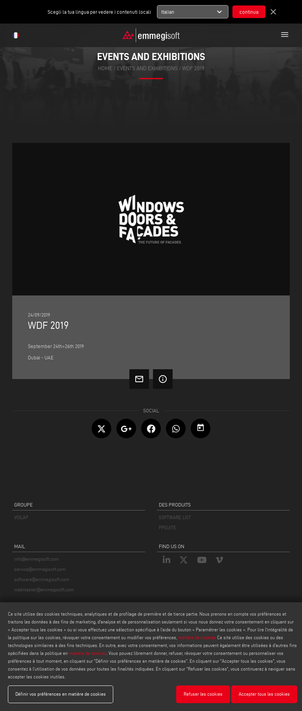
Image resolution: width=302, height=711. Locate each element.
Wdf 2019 (193, 68)
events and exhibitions (147, 68)
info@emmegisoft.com (36, 559)
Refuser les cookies (203, 693)
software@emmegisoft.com (41, 579)
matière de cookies (197, 637)
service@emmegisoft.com (40, 569)
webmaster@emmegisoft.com (44, 589)
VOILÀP (21, 517)
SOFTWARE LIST (175, 517)
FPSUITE (167, 527)
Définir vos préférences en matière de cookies (60, 693)
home (105, 68)
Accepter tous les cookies (264, 693)
